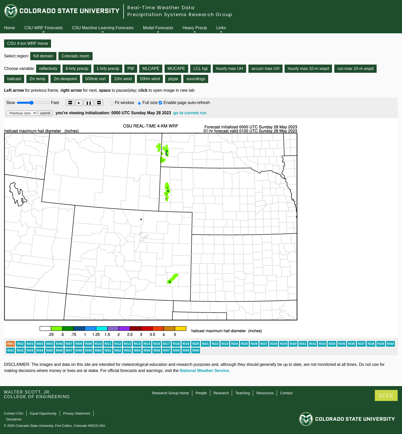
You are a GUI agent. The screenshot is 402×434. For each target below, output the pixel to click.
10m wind (123, 79)
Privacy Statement (76, 413)
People (201, 393)
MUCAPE (176, 68)
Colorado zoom (75, 56)
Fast (54, 102)
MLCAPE (150, 68)
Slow (10, 102)
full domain (43, 56)
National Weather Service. (205, 370)
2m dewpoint (65, 79)
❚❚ (89, 103)
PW (130, 68)
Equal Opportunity (43, 413)
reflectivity (48, 68)
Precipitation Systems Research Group (180, 14)
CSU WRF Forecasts (43, 28)
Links (221, 28)
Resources (265, 393)
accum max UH (265, 68)
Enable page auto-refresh (187, 102)
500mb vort (95, 79)
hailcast (14, 79)
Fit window (124, 102)
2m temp (37, 79)
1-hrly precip (108, 68)
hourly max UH (229, 68)
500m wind (150, 79)
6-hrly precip (77, 68)
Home (9, 28)
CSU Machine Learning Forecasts (103, 28)
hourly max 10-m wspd (308, 68)
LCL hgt (200, 68)
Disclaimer (14, 419)
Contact (286, 393)
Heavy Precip (195, 28)
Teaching (242, 393)
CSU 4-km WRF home (27, 43)
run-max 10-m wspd (355, 68)
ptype (173, 79)
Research (221, 393)
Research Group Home (170, 393)
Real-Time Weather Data (161, 7)
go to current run (189, 113)
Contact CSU (13, 413)
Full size (150, 102)
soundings (195, 79)
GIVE (386, 395)
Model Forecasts (158, 28)
